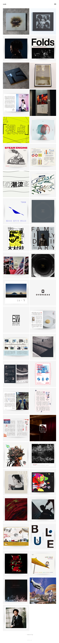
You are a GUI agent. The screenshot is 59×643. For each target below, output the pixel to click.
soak (4, 4)
